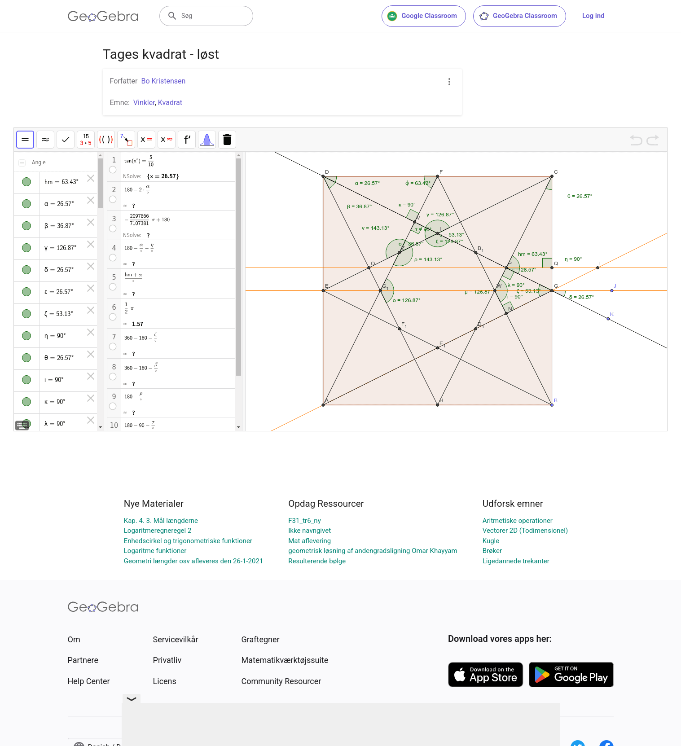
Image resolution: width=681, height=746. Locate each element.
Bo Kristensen (163, 81)
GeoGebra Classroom (518, 16)
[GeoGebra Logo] (103, 16)
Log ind (593, 16)
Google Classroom (422, 16)
